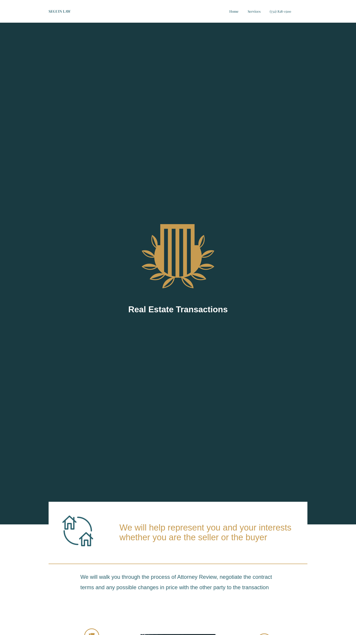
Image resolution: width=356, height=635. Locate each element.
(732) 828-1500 (280, 11)
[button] (302, 11)
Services (254, 11)
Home (234, 11)
